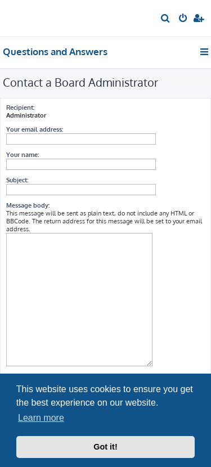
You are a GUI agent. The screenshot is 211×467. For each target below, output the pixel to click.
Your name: (22, 155)
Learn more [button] (41, 418)
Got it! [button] (105, 446)
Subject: (17, 180)
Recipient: (20, 107)
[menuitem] (166, 19)
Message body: (28, 205)
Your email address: (34, 129)
